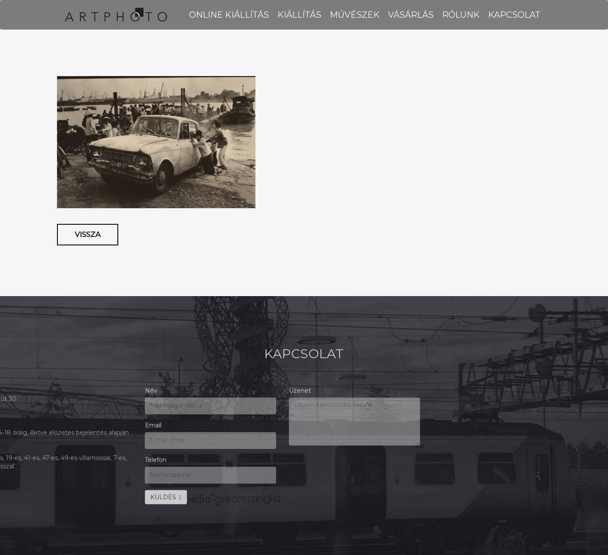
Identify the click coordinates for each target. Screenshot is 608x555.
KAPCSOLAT (514, 15)
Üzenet (184, 390)
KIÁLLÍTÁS (299, 15)
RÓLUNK (461, 15)
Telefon (39, 460)
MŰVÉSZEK (355, 15)
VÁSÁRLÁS (411, 15)
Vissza (87, 234)
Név (35, 390)
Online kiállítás (229, 15)
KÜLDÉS (49, 497)
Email (37, 425)
